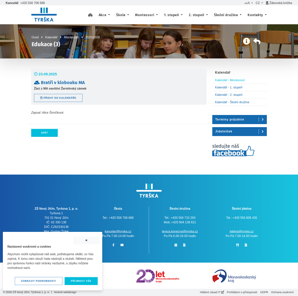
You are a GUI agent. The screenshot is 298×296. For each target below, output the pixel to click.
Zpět (44, 132)
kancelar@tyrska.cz (118, 231)
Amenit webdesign (65, 292)
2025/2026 (93, 37)
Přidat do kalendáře (58, 97)
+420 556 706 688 (32, 3)
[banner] (44, 15)
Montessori (71, 37)
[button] (248, 3)
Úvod (35, 37)
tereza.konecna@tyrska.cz (180, 231)
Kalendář (51, 37)
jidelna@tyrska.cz (242, 231)
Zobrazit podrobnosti (38, 280)
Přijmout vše (81, 280)
